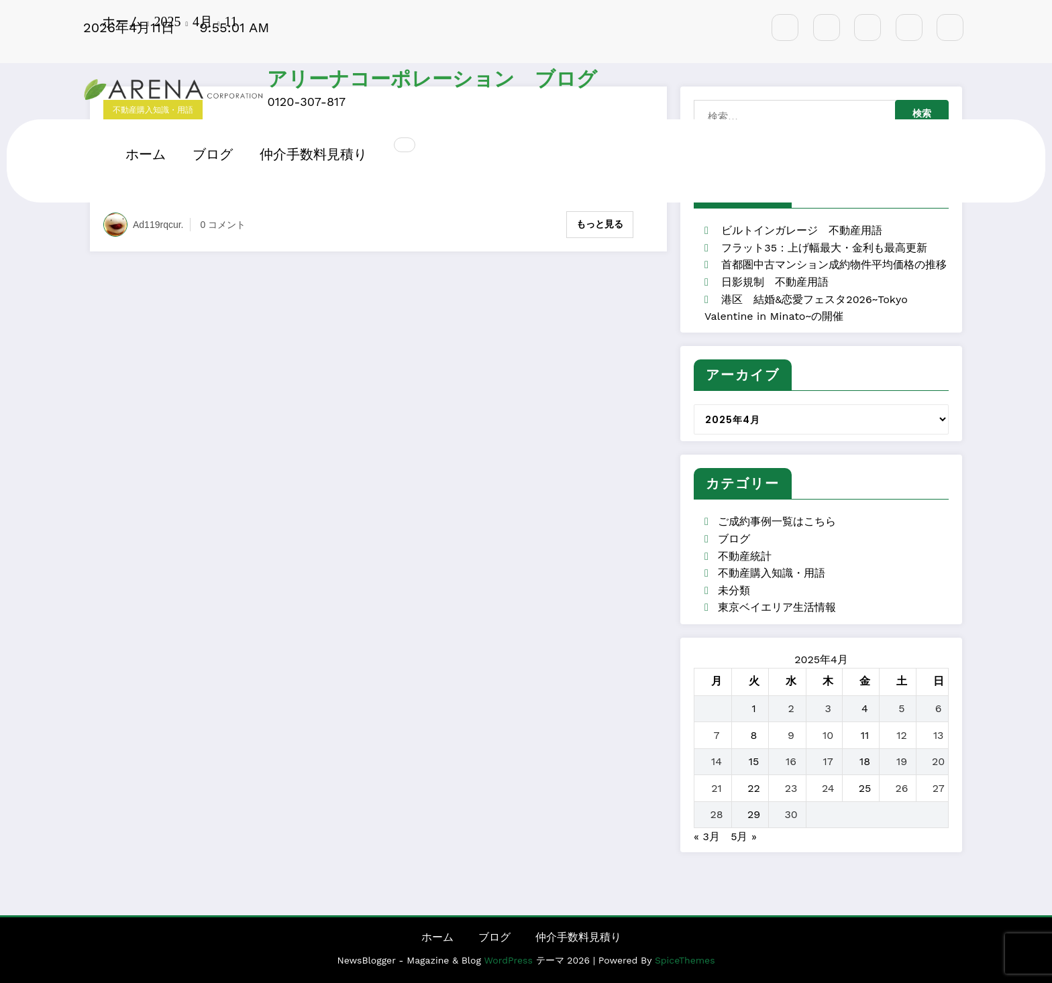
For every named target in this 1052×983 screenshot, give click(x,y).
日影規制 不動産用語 (775, 282)
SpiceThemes (685, 960)
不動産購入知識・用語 (771, 573)
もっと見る (599, 224)
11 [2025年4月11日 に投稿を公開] (865, 735)
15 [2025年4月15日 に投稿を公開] (754, 761)
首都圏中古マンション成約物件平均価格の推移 (834, 264)
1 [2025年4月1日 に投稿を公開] (753, 708)
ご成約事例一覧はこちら (777, 521)
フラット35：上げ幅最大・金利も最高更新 (824, 247)
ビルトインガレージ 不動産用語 (801, 230)
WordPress (508, 960)
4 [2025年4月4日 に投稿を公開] (864, 708)
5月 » (744, 836)
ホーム (145, 154)
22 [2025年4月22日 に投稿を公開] (753, 788)
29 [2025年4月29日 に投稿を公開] (753, 814)
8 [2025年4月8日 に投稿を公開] (754, 735)
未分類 (734, 590)
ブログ (213, 154)
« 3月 (707, 836)
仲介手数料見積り (313, 154)
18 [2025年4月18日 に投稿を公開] (864, 761)
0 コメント (223, 224)
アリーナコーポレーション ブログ (432, 79)
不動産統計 (745, 556)
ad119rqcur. (158, 224)
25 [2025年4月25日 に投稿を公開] (865, 788)
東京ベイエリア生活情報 (777, 607)
